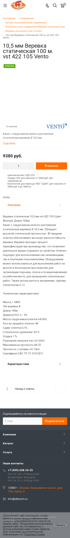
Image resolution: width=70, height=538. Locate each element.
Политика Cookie (34, 534)
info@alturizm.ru (17, 499)
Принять (60, 525)
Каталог (8, 443)
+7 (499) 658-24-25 (20, 470)
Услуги (7, 452)
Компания (9, 434)
